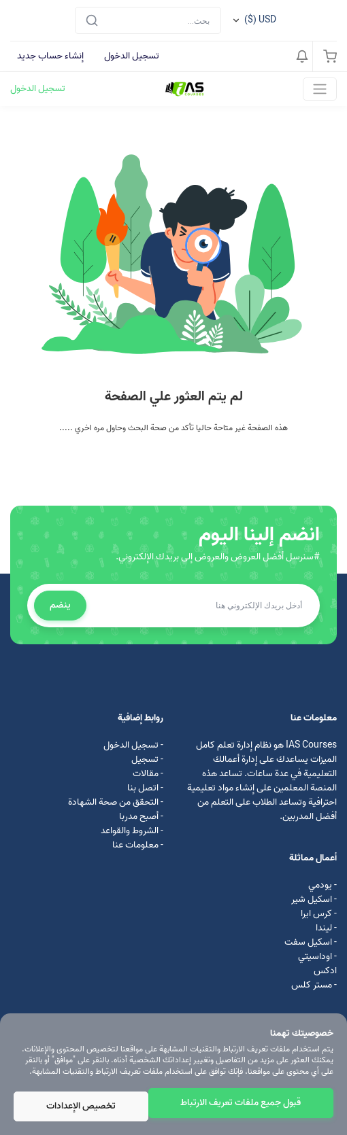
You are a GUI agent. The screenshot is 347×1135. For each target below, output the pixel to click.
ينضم (60, 605)
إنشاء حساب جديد (50, 56)
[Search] (148, 20)
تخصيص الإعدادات (81, 1106)
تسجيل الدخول (131, 56)
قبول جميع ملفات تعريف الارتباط (240, 1103)
